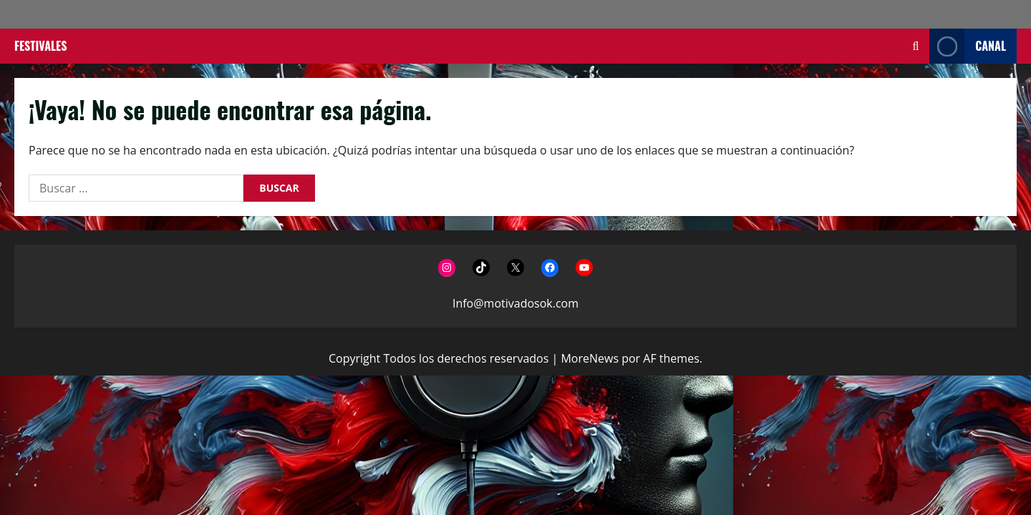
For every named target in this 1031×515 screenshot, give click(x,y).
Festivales (40, 45)
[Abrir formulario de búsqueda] (915, 46)
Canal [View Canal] (967, 46)
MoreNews (590, 358)
